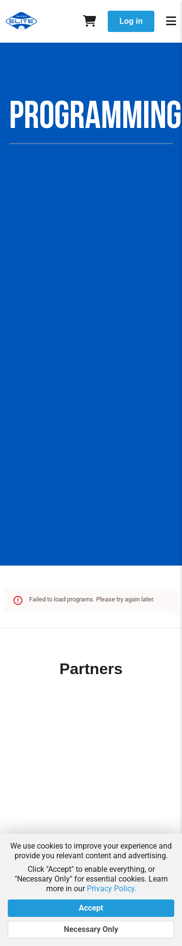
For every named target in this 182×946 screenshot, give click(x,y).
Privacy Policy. (111, 888)
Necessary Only (91, 929)
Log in (131, 21)
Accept (91, 908)
